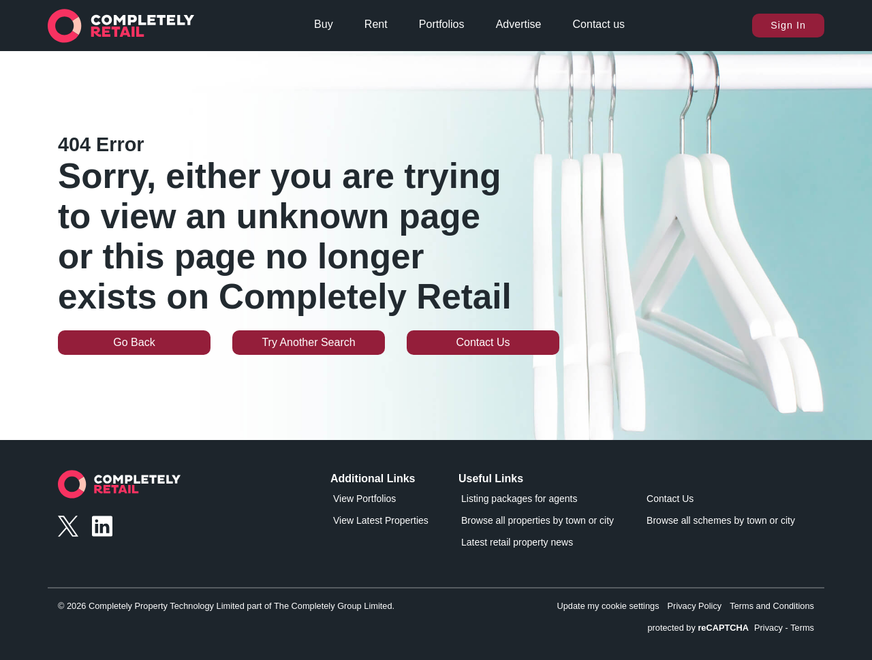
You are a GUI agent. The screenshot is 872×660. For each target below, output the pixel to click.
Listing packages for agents (519, 498)
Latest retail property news (517, 542)
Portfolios (442, 24)
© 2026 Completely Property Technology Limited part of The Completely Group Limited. (226, 606)
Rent (376, 24)
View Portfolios (364, 498)
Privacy (768, 628)
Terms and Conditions (772, 606)
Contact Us (483, 342)
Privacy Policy (695, 606)
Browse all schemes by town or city (721, 520)
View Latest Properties (381, 520)
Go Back (134, 342)
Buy (323, 24)
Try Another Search (308, 342)
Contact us (599, 24)
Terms (802, 628)
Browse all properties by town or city (537, 520)
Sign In (788, 25)
